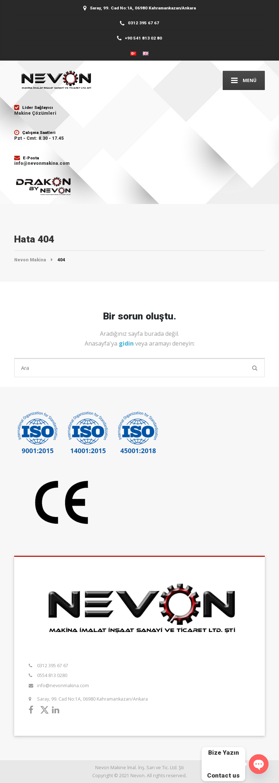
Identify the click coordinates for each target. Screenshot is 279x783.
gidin (127, 343)
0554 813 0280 (52, 675)
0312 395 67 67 (52, 665)
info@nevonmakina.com (63, 685)
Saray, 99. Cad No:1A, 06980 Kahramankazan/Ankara (92, 699)
